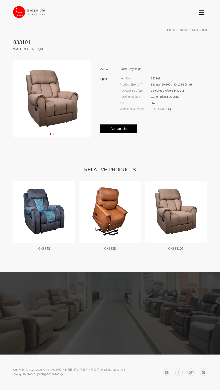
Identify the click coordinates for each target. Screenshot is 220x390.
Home (171, 29)
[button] (50, 134)
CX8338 (110, 248)
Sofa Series (199, 29)
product (183, 29)
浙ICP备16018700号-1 (50, 374)
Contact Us (118, 129)
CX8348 (44, 248)
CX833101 (176, 248)
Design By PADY (24, 374)
